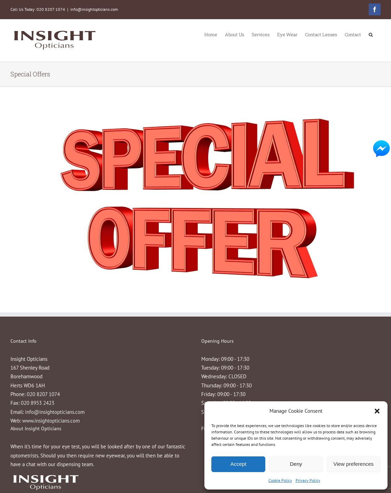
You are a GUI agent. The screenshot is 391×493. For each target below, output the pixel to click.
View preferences (354, 464)
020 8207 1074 (43, 394)
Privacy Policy (308, 480)
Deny (296, 464)
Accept (238, 464)
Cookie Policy (280, 480)
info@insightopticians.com (94, 9)
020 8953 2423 (37, 403)
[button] (377, 411)
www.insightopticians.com (51, 420)
